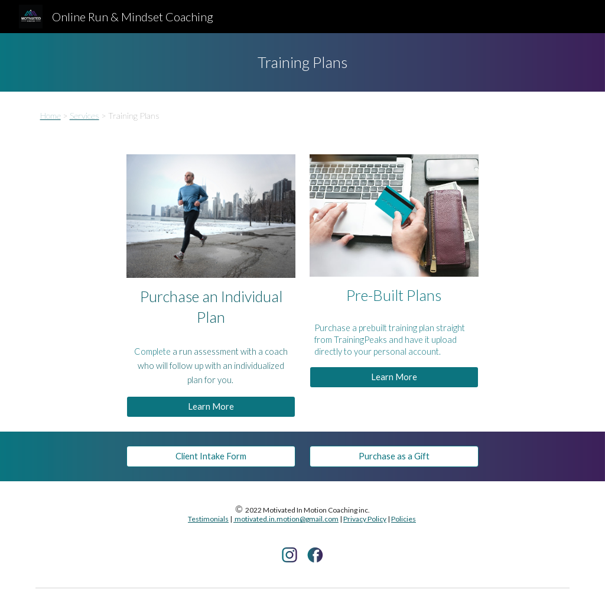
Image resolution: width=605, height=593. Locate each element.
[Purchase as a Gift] (394, 456)
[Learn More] (211, 406)
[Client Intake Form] (211, 456)
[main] (302, 62)
